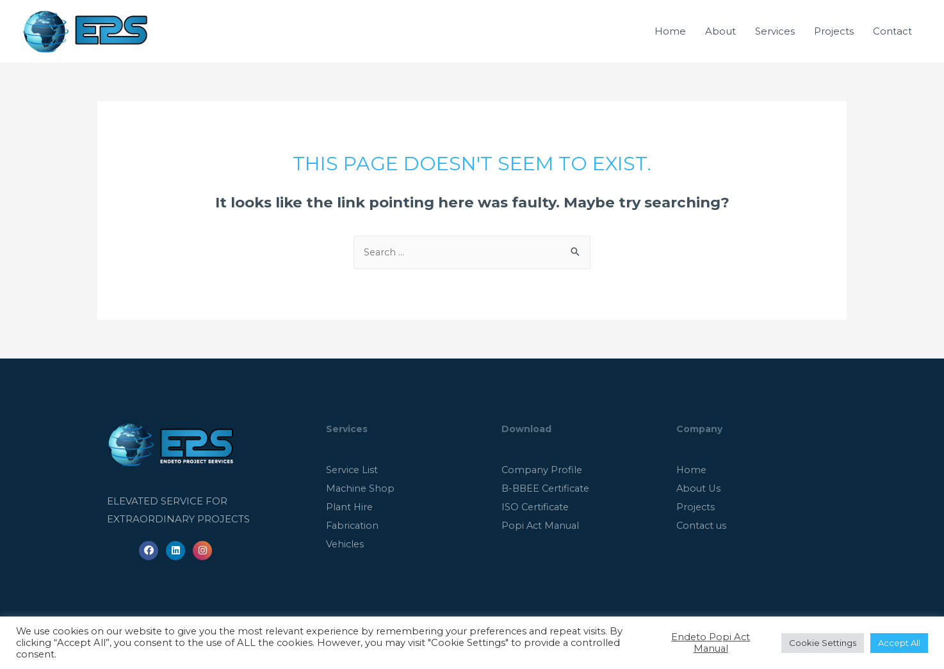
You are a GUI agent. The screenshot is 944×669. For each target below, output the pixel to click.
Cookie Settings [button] (822, 643)
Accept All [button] (899, 643)
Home (670, 38)
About (720, 38)
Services (775, 38)
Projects (834, 38)
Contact (892, 38)
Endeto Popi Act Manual (710, 642)
